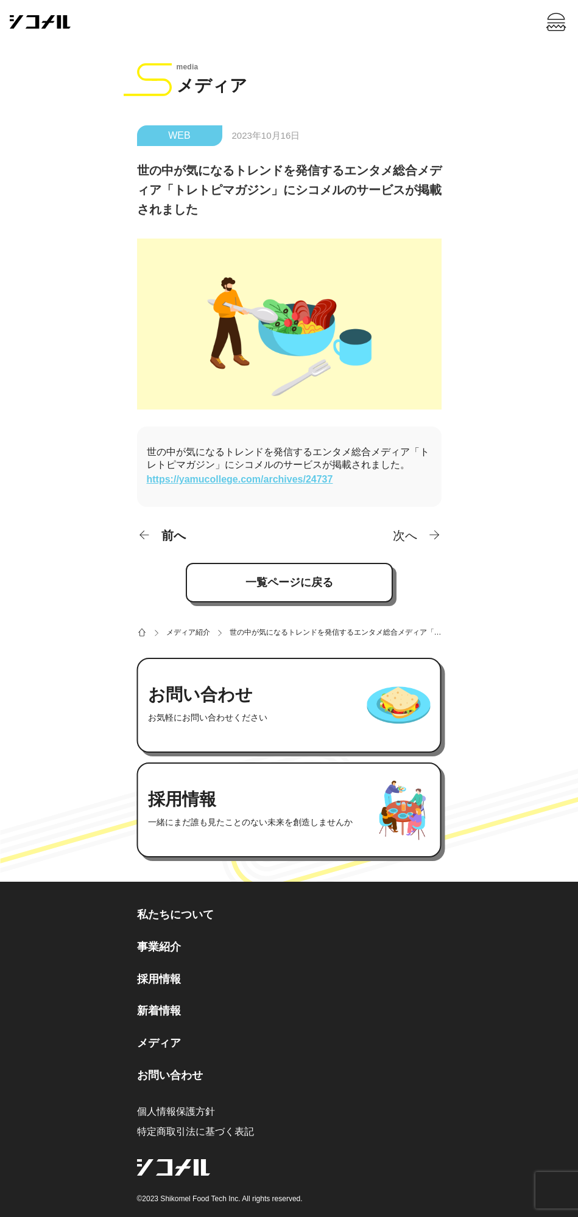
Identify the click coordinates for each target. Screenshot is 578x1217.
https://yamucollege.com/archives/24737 (240, 479)
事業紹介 (159, 947)
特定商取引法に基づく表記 (195, 1131)
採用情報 (159, 979)
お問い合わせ (170, 1075)
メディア (159, 1043)
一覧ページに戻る (289, 582)
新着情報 (159, 1011)
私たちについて (175, 914)
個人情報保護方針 (176, 1111)
